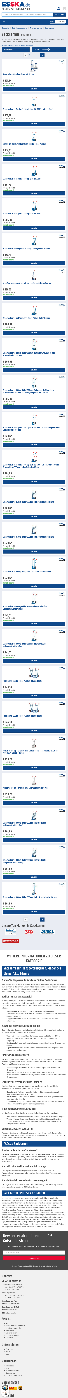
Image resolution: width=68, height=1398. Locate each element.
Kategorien (8, 49)
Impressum (10, 1366)
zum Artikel (34, 89)
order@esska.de (9, 1309)
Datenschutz (10, 1373)
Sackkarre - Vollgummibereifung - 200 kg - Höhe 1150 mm (24, 144)
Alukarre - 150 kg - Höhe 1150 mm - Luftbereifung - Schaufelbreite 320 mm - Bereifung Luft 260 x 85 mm (31, 752)
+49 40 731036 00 (11, 1281)
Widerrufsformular (12, 1371)
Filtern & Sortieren (42, 49)
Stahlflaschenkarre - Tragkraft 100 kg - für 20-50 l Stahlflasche (27, 283)
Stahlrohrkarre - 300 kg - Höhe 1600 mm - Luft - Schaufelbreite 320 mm (29, 897)
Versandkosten (11, 1333)
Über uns (9, 1349)
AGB (7, 1368)
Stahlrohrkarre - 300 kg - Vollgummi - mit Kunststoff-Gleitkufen (27, 571)
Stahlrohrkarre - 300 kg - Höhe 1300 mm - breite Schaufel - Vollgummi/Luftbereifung (25, 608)
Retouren (9, 1338)
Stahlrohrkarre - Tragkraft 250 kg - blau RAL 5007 (22, 179)
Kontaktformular (9, 1313)
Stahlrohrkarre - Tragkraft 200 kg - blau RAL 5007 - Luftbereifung (27, 109)
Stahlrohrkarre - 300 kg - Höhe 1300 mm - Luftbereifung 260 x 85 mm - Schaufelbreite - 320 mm (29, 354)
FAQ (7, 1323)
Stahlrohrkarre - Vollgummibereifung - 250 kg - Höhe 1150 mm (26, 248)
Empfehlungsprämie (13, 1328)
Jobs (7, 1354)
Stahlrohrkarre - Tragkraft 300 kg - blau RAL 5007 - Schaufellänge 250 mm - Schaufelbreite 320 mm (31, 429)
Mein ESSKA (11, 1330)
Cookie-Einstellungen (14, 1375)
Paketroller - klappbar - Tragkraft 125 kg (18, 74)
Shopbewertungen (12, 1335)
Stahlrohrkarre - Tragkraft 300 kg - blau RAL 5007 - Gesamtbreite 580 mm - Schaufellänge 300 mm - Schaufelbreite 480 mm (31, 466)
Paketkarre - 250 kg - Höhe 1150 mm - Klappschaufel (22, 681)
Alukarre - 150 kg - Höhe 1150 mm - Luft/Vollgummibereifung (25, 788)
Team (8, 1352)
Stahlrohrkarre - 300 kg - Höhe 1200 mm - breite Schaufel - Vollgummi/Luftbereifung (25, 824)
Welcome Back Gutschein (15, 1326)
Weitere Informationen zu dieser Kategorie (18, 46)
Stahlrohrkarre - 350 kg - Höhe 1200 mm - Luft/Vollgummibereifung (28, 502)
